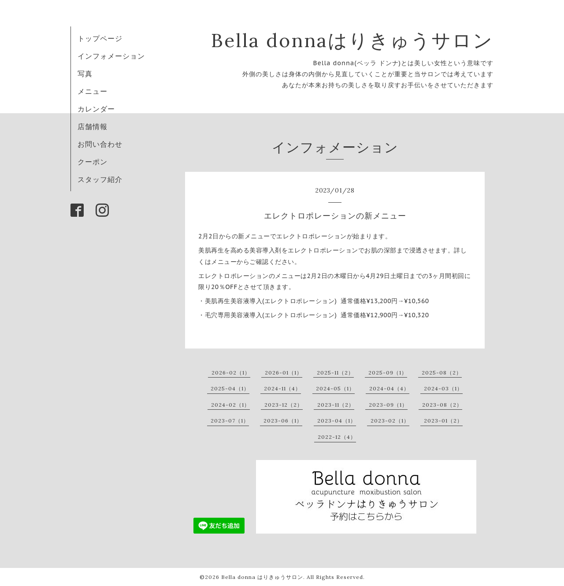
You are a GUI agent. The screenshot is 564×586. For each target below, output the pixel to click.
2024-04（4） (389, 388)
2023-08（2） (442, 404)
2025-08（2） (442, 372)
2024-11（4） (282, 388)
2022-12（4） (337, 437)
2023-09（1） (388, 404)
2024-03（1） (443, 388)
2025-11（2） (335, 372)
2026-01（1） (283, 372)
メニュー (93, 91)
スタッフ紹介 (100, 179)
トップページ (100, 38)
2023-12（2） (283, 404)
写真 (85, 73)
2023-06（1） (282, 420)
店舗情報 (93, 126)
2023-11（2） (335, 404)
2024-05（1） (335, 388)
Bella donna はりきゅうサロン (262, 577)
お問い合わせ (100, 144)
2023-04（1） (336, 420)
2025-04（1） (230, 388)
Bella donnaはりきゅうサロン (352, 40)
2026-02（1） (231, 372)
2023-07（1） (230, 420)
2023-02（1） (390, 420)
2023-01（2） (443, 420)
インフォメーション (111, 56)
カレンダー (96, 108)
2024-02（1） (230, 404)
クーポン (93, 161)
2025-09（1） (387, 372)
